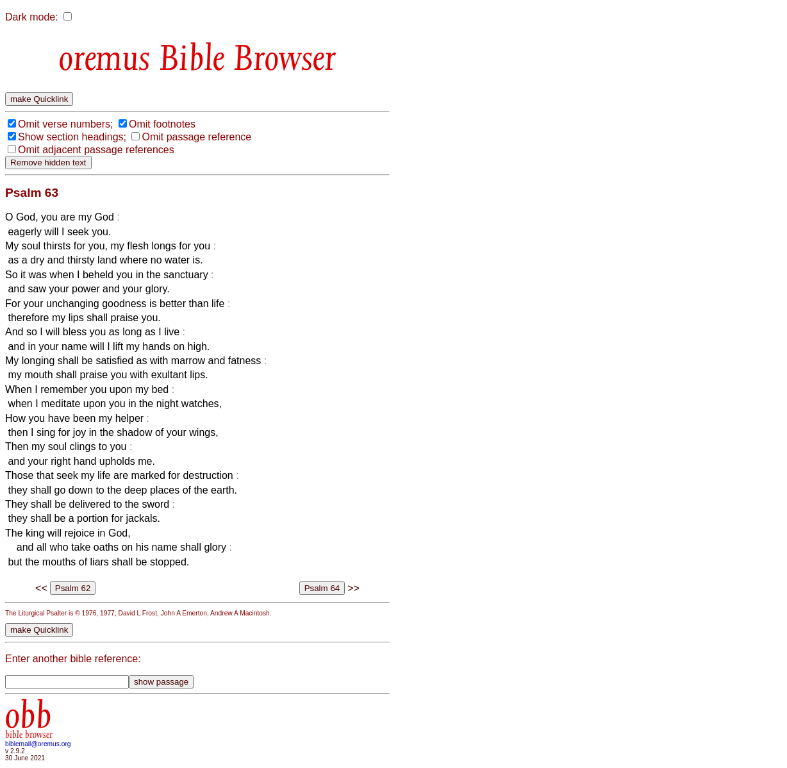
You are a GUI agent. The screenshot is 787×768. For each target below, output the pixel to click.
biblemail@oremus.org (38, 743)
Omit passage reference (196, 136)
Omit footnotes (162, 124)
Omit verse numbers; (65, 124)
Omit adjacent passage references (96, 149)
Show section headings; (72, 136)
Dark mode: (31, 17)
